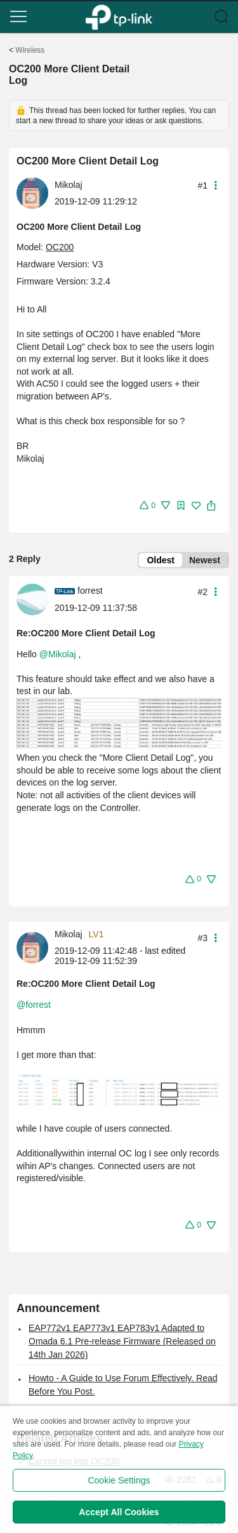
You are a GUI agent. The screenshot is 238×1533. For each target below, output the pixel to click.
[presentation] (32, 193)
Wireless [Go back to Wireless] (29, 50)
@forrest (34, 1005)
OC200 (60, 247)
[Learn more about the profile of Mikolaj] (36, 192)
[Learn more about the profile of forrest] (36, 598)
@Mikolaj (57, 654)
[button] (18, 16)
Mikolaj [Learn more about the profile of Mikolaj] (69, 185)
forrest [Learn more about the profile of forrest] (90, 591)
